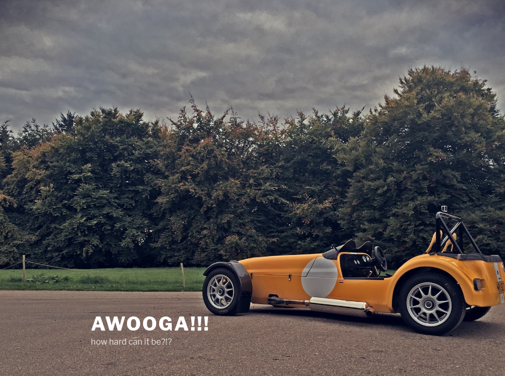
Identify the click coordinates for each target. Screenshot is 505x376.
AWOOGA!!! (150, 323)
